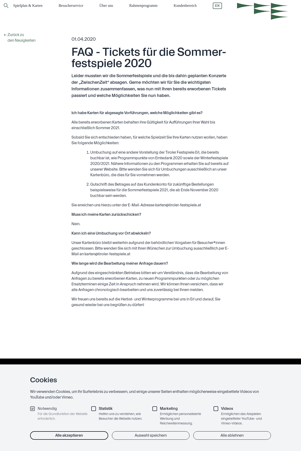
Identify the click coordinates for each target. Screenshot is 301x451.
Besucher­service (71, 6)
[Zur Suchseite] (6, 5)
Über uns (106, 6)
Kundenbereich (185, 6)
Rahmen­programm (143, 6)
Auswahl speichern (151, 435)
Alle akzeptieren (69, 435)
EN (217, 6)
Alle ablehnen (232, 435)
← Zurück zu (24, 37)
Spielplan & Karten (27, 6)
